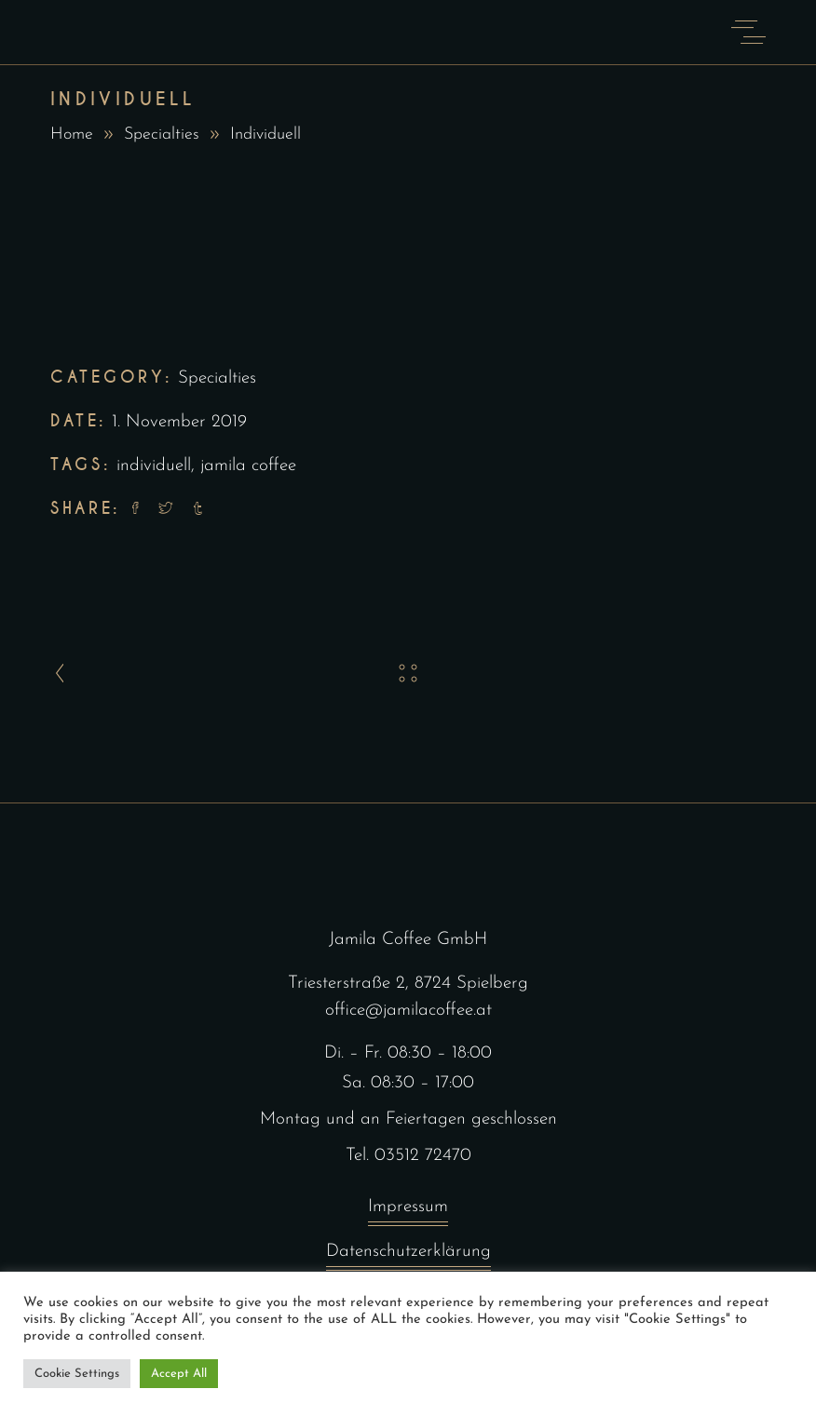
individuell (153, 466)
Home (71, 134)
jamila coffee (248, 466)
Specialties (161, 134)
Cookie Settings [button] (76, 1374)
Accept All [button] (179, 1374)
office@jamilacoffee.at (408, 1010)
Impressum (408, 1211)
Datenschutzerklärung (408, 1256)
